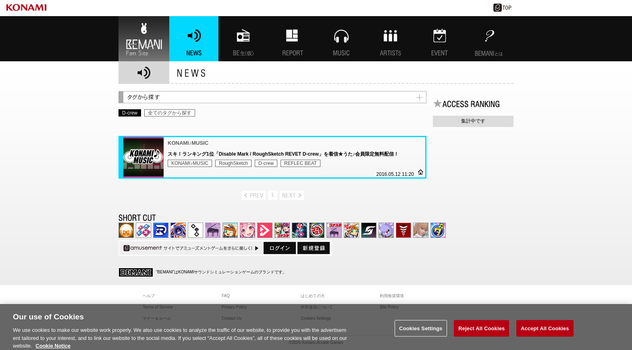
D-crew (266, 163)
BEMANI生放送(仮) (243, 38)
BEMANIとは (489, 38)
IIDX (126, 230)
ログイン (280, 248)
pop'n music (230, 230)
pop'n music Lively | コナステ (351, 230)
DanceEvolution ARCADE (420, 230)
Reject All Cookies (481, 332)
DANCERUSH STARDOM (160, 230)
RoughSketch (233, 163)
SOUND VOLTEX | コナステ (368, 230)
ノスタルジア (212, 230)
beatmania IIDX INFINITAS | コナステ (282, 230)
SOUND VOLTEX (247, 230)
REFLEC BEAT (300, 163)
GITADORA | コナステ (316, 230)
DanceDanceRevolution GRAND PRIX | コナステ (299, 230)
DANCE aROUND (264, 230)
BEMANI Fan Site (143, 38)
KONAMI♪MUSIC (189, 163)
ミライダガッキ (438, 230)
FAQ (226, 296)
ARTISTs (390, 38)
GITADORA (178, 230)
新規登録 (313, 248)
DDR (143, 230)
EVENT (439, 38)
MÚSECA (403, 230)
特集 (292, 38)
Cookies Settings (421, 332)
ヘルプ (149, 296)
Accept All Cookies (545, 332)
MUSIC (341, 38)
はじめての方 (313, 296)
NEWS (193, 38)
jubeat (195, 230)
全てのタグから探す (169, 113)
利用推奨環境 (392, 296)
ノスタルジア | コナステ (334, 230)
